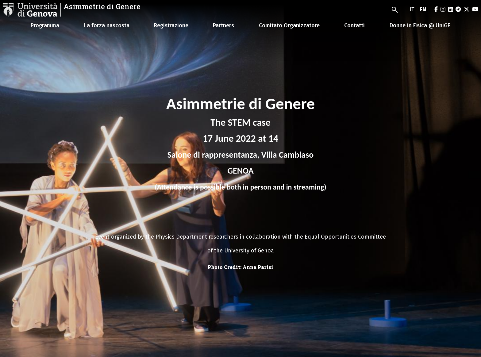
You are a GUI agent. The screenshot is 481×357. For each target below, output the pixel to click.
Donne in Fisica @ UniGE (420, 25)
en (423, 9)
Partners (223, 25)
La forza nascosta (106, 25)
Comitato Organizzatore (289, 25)
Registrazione (171, 25)
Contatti (354, 25)
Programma (45, 25)
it (412, 9)
